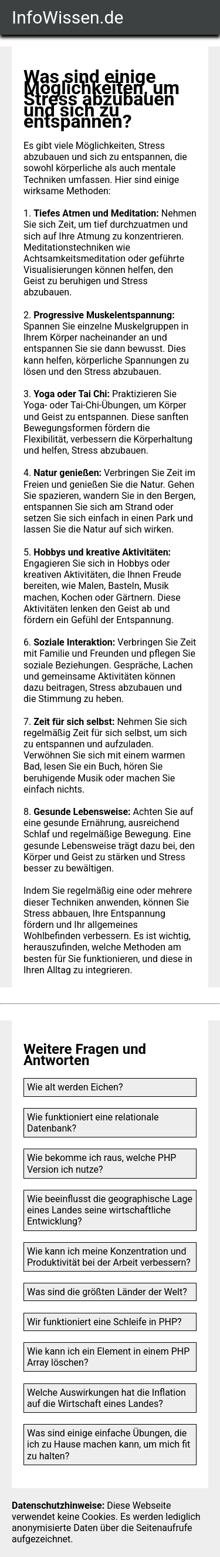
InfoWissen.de (67, 17)
